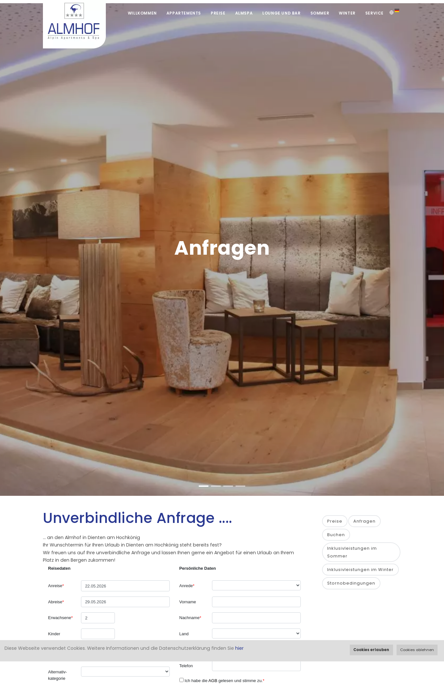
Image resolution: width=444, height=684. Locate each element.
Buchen (336, 535)
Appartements (183, 13)
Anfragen (364, 521)
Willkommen (142, 13)
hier (239, 648)
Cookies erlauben (371, 649)
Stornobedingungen (351, 583)
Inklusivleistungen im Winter (360, 570)
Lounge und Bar (281, 13)
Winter (347, 13)
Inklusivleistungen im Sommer (352, 552)
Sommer (319, 13)
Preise (218, 13)
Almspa (244, 13)
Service (374, 13)
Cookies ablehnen (417, 649)
